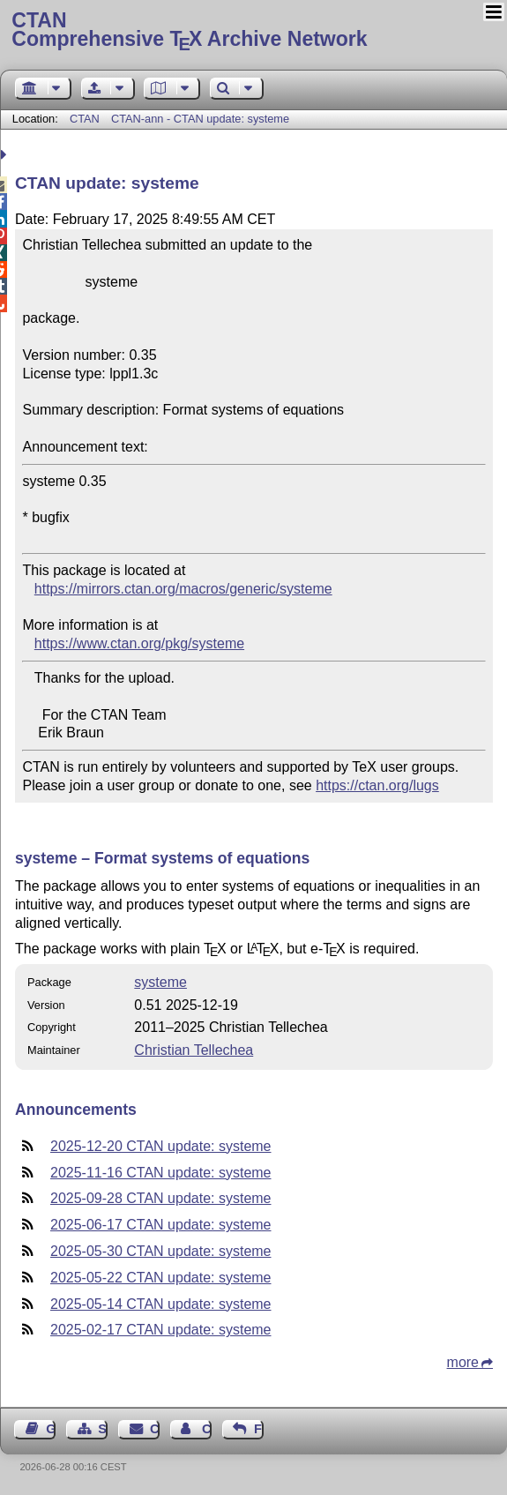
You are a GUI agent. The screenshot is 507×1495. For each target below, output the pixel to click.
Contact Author (207, 1429)
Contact (155, 1429)
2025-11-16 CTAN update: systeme (161, 1172)
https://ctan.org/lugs (377, 785)
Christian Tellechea (193, 1050)
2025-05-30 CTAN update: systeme (161, 1251)
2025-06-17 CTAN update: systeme (161, 1224)
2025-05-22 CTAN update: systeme (161, 1277)
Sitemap (103, 1429)
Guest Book (51, 1429)
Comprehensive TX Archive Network (253, 30)
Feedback (259, 1429)
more (463, 1362)
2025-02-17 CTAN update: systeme (161, 1329)
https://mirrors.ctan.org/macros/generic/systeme (183, 588)
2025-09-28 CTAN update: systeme (161, 1198)
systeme (160, 982)
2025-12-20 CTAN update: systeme (161, 1146)
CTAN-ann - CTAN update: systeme (200, 118)
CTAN (85, 118)
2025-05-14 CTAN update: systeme (161, 1304)
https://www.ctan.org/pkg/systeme (139, 643)
